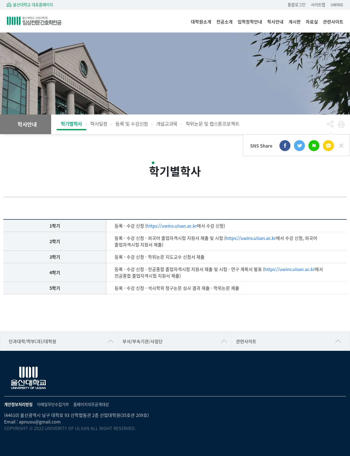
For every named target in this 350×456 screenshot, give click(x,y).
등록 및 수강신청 (131, 123)
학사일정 (98, 123)
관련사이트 (333, 21)
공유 (330, 124)
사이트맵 (318, 4)
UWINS (337, 4)
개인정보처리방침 (18, 404)
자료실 (312, 21)
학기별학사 (71, 123)
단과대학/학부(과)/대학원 (32, 341)
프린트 (341, 124)
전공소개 (224, 21)
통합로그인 (296, 4)
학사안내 (275, 21)
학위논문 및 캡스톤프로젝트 (212, 123)
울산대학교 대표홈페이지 (33, 4)
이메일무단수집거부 (53, 404)
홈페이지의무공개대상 (91, 404)
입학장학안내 (250, 21)
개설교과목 (166, 123)
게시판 (294, 21)
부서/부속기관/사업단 (142, 341)
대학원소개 (201, 21)
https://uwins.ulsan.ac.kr (172, 225)
